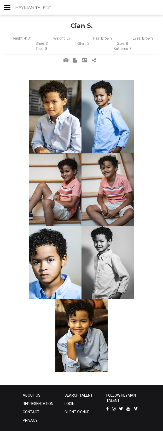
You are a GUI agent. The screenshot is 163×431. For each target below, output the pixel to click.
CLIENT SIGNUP (77, 412)
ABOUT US (31, 395)
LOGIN (69, 404)
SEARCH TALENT (79, 395)
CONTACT (31, 412)
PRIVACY (30, 420)
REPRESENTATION (38, 404)
